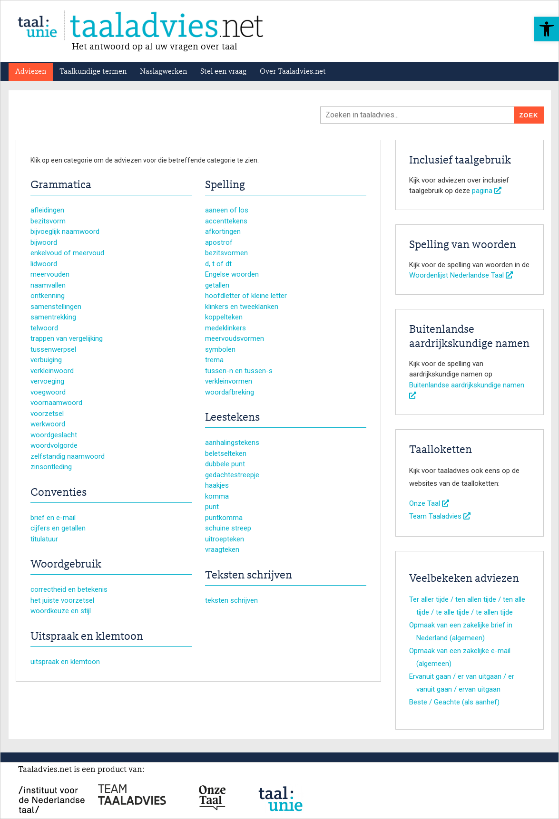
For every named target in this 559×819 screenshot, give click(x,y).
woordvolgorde (54, 445)
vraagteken (222, 549)
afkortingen (223, 231)
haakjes (217, 485)
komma (217, 496)
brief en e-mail (53, 517)
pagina (486, 190)
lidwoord (43, 264)
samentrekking (53, 317)
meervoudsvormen (234, 338)
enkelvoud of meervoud (67, 253)
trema (214, 360)
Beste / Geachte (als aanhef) (454, 702)
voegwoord (48, 392)
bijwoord (43, 242)
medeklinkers (225, 328)
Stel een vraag (223, 72)
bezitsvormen (226, 253)
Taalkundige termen (93, 72)
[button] (546, 29)
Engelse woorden (232, 274)
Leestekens (232, 418)
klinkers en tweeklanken (241, 306)
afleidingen (47, 210)
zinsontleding (51, 466)
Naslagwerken (163, 72)
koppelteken (224, 317)
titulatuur (44, 539)
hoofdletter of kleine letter (246, 295)
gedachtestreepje (232, 475)
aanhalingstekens (232, 442)
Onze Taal (429, 503)
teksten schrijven (231, 600)
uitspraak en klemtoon (65, 661)
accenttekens (226, 221)
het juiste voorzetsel (62, 600)
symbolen (220, 349)
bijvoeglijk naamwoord (64, 231)
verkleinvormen (228, 381)
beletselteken (225, 453)
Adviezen (30, 72)
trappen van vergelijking (66, 338)
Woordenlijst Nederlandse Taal (461, 275)
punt (212, 506)
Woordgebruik (65, 564)
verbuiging (46, 360)
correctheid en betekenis (69, 589)
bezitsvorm (48, 221)
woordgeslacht (53, 435)
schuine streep (228, 528)
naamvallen (48, 285)
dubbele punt (225, 464)
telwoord (44, 328)
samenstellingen (55, 306)
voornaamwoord (56, 402)
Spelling (225, 185)
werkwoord (47, 424)
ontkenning (47, 295)
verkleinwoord (52, 370)
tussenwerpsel (53, 349)
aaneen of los (226, 210)
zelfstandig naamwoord (67, 456)
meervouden (49, 274)
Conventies (58, 493)
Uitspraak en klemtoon (86, 637)
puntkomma (224, 517)
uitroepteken (224, 539)
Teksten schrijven (248, 575)
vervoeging (47, 381)
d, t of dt (218, 264)
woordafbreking (229, 392)
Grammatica (60, 185)
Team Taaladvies (440, 516)
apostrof (219, 242)
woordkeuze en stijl (60, 611)
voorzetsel (47, 413)
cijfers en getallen (58, 528)
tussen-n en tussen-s (239, 370)
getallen (217, 285)
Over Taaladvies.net (293, 72)
